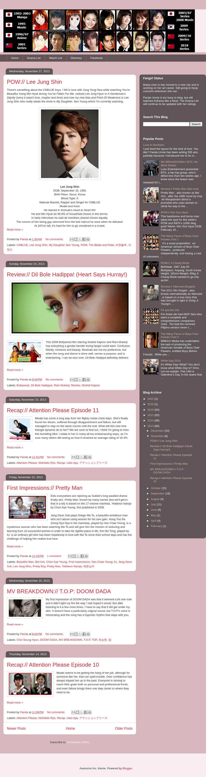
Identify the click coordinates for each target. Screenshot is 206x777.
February (157, 526)
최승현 (102, 639)
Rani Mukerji (62, 385)
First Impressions (79, 561)
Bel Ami (40, 561)
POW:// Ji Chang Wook (175, 263)
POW (84, 245)
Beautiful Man (25, 561)
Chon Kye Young (56, 561)
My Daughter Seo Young (64, 245)
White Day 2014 (171, 360)
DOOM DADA (48, 639)
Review (75, 385)
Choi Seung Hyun (28, 639)
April (154, 520)
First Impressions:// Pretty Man (45, 488)
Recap (61, 462)
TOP (94, 639)
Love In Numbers (153, 145)
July (154, 504)
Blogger (127, 768)
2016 (150, 409)
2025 (150, 398)
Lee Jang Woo (22, 566)
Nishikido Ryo (46, 462)
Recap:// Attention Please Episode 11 (53, 410)
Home (15, 58)
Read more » (15, 229)
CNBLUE (22, 245)
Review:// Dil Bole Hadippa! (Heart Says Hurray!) (67, 274)
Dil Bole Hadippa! (41, 385)
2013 (150, 426)
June (154, 509)
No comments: (54, 239)
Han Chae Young (101, 561)
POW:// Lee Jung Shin (34, 82)
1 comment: (55, 556)
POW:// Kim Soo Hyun (174, 212)
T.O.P (86, 639)
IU (115, 561)
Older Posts (124, 728)
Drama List (34, 58)
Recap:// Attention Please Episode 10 (53, 665)
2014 (150, 420)
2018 (150, 404)
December (158, 430)
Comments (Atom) (78, 742)
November (158, 436)
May (154, 515)
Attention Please (27, 462)
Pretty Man (54, 566)
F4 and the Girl (170, 310)
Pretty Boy (39, 566)
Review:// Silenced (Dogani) (178, 286)
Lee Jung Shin (38, 245)
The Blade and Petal (101, 245)
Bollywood (23, 385)
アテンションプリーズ (93, 462)
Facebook (96, 58)
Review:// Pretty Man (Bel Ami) (179, 188)
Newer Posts (16, 728)
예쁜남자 (88, 566)
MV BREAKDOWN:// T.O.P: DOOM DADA (59, 591)
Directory (76, 58)
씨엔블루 (121, 245)
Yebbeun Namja (72, 566)
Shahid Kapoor (91, 385)
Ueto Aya (72, 462)
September (158, 493)
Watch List (55, 58)
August (155, 499)
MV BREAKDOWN (70, 639)
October (156, 488)
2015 (150, 415)
